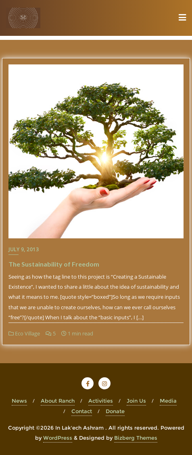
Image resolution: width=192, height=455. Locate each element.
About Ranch (58, 400)
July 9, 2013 (23, 249)
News (19, 400)
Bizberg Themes (135, 437)
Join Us (136, 400)
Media (168, 400)
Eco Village (24, 333)
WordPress (57, 437)
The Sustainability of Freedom (53, 264)
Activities (100, 400)
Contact (81, 411)
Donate (115, 411)
